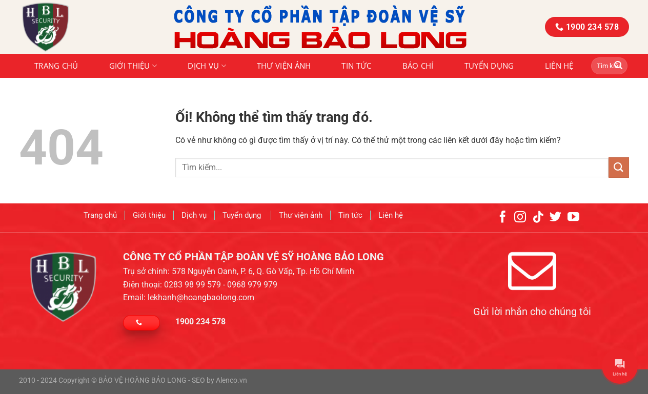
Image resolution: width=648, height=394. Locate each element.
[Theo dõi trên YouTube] (573, 214)
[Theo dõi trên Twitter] (555, 214)
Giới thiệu (133, 65)
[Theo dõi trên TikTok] (538, 214)
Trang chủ (56, 65)
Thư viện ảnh (284, 65)
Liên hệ (559, 65)
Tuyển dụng (489, 65)
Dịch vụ (207, 65)
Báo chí (418, 65)
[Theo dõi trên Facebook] (503, 214)
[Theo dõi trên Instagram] (520, 214)
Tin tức (356, 65)
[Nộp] (618, 66)
